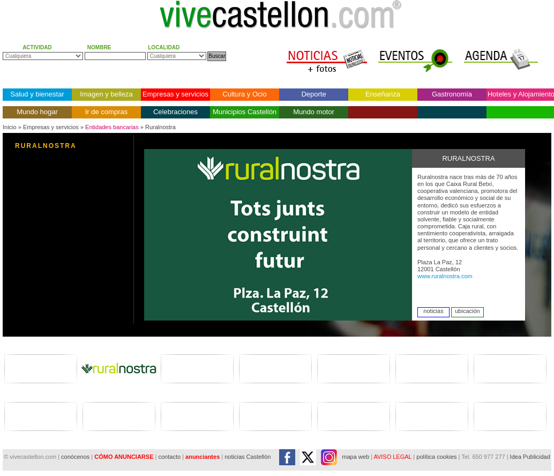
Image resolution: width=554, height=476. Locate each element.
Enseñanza (382, 94)
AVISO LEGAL (392, 456)
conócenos (76, 456)
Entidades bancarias (112, 127)
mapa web (355, 456)
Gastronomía (452, 94)
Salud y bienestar (37, 94)
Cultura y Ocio (244, 94)
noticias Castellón (247, 456)
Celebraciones (175, 112)
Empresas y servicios (175, 94)
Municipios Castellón (244, 112)
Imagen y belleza (106, 94)
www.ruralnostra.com (445, 276)
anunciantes (202, 456)
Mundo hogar (37, 112)
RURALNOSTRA (46, 146)
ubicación (467, 311)
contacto (169, 456)
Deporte (313, 94)
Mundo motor (313, 112)
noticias (433, 311)
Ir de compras (106, 112)
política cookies (436, 456)
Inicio (10, 127)
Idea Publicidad (530, 456)
